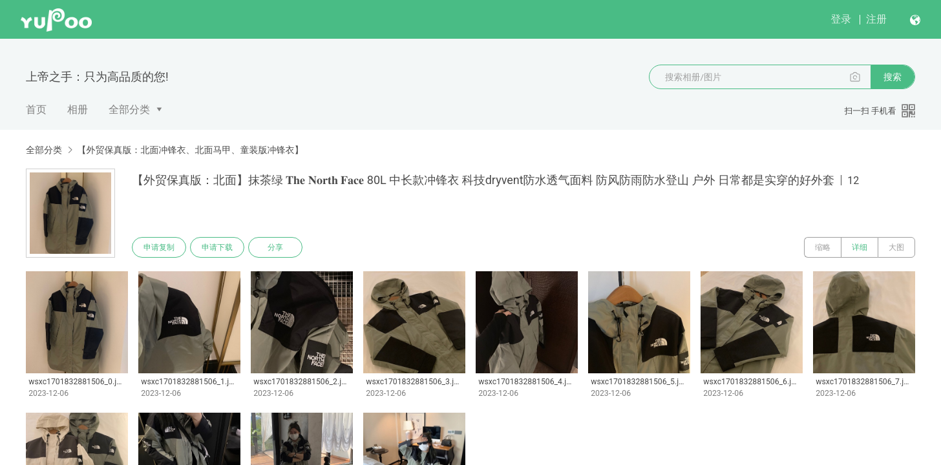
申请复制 (158, 247)
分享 (275, 247)
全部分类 (129, 109)
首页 (36, 109)
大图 (896, 247)
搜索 (892, 77)
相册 (77, 109)
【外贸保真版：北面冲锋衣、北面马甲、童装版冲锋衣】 (190, 150)
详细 (859, 247)
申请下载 (217, 247)
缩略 (822, 247)
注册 (876, 19)
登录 (840, 19)
